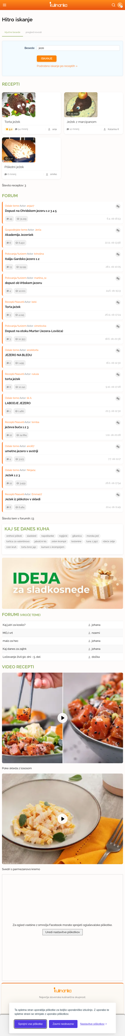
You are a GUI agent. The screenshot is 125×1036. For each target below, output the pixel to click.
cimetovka (40, 325)
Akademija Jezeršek (19, 234)
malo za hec (10, 640)
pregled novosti (34, 32)
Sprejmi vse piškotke (30, 1024)
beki (34, 301)
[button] (120, 5)
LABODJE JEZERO (18, 403)
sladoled (31, 536)
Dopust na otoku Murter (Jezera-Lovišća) (34, 331)
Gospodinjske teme (16, 229)
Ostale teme (12, 205)
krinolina (39, 253)
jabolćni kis (40, 541)
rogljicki (63, 536)
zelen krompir (59, 541)
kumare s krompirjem (52, 547)
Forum (10, 195)
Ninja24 (31, 470)
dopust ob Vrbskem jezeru (23, 283)
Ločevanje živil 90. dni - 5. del (21, 656)
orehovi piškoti (14, 536)
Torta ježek (12, 122)
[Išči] (113, 5)
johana (96, 624)
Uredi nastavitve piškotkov (62, 932)
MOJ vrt (8, 632)
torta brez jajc (28, 547)
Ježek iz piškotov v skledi (22, 499)
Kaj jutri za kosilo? (14, 624)
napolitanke (47, 536)
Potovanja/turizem (15, 253)
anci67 (30, 446)
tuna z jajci (92, 541)
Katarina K (113, 129)
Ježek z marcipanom (81, 122)
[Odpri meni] (4, 5)
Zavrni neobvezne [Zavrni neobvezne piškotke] (63, 1024)
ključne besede (12, 32)
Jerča (38, 229)
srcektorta (32, 350)
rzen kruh (11, 547)
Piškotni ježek (14, 167)
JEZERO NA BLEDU (18, 355)
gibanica (77, 536)
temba (35, 422)
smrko (53, 174)
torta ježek (12, 379)
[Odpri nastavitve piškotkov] (93, 1024)
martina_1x (40, 277)
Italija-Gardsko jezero (20, 259)
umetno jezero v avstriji (21, 451)
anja (54, 129)
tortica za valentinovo (18, 541)
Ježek (9, 475)
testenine (76, 541)
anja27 (30, 205)
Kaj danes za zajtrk (14, 648)
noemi (96, 632)
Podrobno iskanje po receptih (56, 66)
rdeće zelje (109, 541)
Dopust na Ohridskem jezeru (25, 210)
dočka (96, 656)
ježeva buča (13, 427)
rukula (35, 374)
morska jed (93, 536)
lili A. (29, 398)
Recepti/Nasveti (14, 301)
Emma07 (37, 494)
